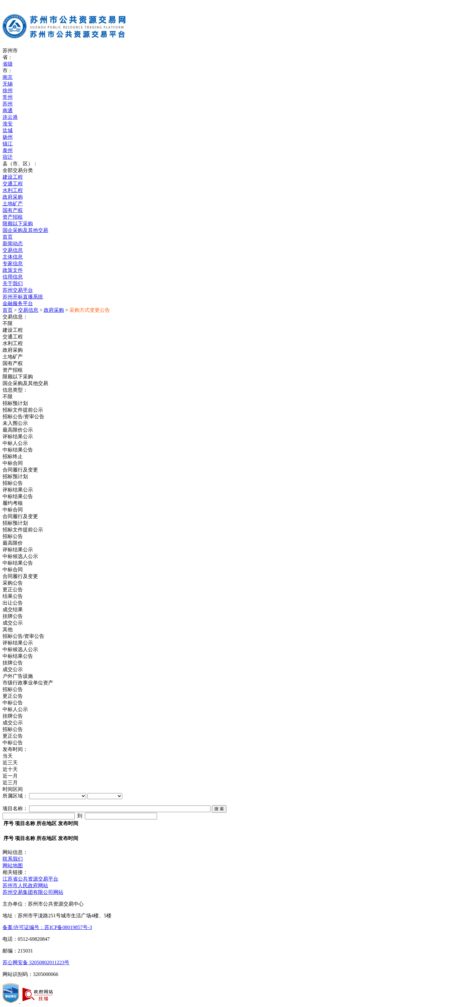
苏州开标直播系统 (23, 296)
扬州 (8, 137)
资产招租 (13, 217)
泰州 (8, 150)
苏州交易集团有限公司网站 (33, 892)
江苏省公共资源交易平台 (30, 879)
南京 (8, 77)
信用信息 (13, 276)
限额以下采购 (18, 223)
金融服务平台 (18, 303)
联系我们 (13, 859)
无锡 (8, 84)
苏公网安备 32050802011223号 (36, 962)
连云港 (10, 117)
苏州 (8, 103)
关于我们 (13, 283)
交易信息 (13, 250)
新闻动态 (13, 243)
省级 (8, 64)
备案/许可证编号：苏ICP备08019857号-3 (47, 927)
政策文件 (13, 270)
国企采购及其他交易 (25, 230)
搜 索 (219, 808)
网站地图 (13, 865)
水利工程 (13, 190)
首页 (8, 237)
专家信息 (13, 263)
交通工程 (13, 183)
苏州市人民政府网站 (25, 885)
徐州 (8, 90)
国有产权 (13, 210)
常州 (8, 97)
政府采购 (13, 197)
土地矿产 (13, 203)
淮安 (8, 123)
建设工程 (13, 177)
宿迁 (8, 157)
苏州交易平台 (18, 290)
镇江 (8, 143)
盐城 (8, 130)
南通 (8, 110)
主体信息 (13, 257)
